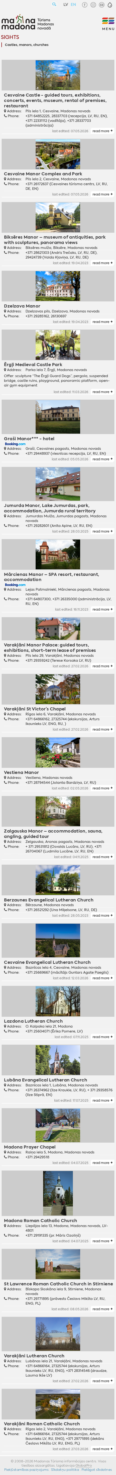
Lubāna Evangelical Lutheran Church (45, 1080)
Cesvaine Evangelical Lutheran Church (47, 962)
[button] (110, 5)
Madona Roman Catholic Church (40, 1221)
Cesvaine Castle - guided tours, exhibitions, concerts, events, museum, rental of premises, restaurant (55, 100)
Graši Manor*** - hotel (29, 439)
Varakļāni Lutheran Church (34, 1356)
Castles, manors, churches (27, 45)
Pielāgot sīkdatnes (97, 1469)
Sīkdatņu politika (65, 1469)
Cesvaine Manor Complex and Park (43, 174)
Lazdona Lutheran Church (33, 1021)
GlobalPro (83, 1465)
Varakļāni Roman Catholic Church (42, 1424)
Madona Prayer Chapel (30, 1147)
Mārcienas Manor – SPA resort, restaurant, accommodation (51, 577)
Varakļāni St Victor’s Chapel (35, 709)
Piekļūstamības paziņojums (26, 1469)
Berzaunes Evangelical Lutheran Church (49, 900)
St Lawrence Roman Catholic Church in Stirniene (58, 1284)
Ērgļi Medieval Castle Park (33, 365)
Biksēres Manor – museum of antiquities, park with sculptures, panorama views (55, 239)
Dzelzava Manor (22, 306)
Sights (10, 37)
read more (101, 131)
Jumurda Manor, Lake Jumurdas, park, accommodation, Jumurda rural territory (50, 508)
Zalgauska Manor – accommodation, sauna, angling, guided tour (53, 833)
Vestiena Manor (21, 772)
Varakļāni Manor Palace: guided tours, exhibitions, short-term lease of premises (50, 647)
